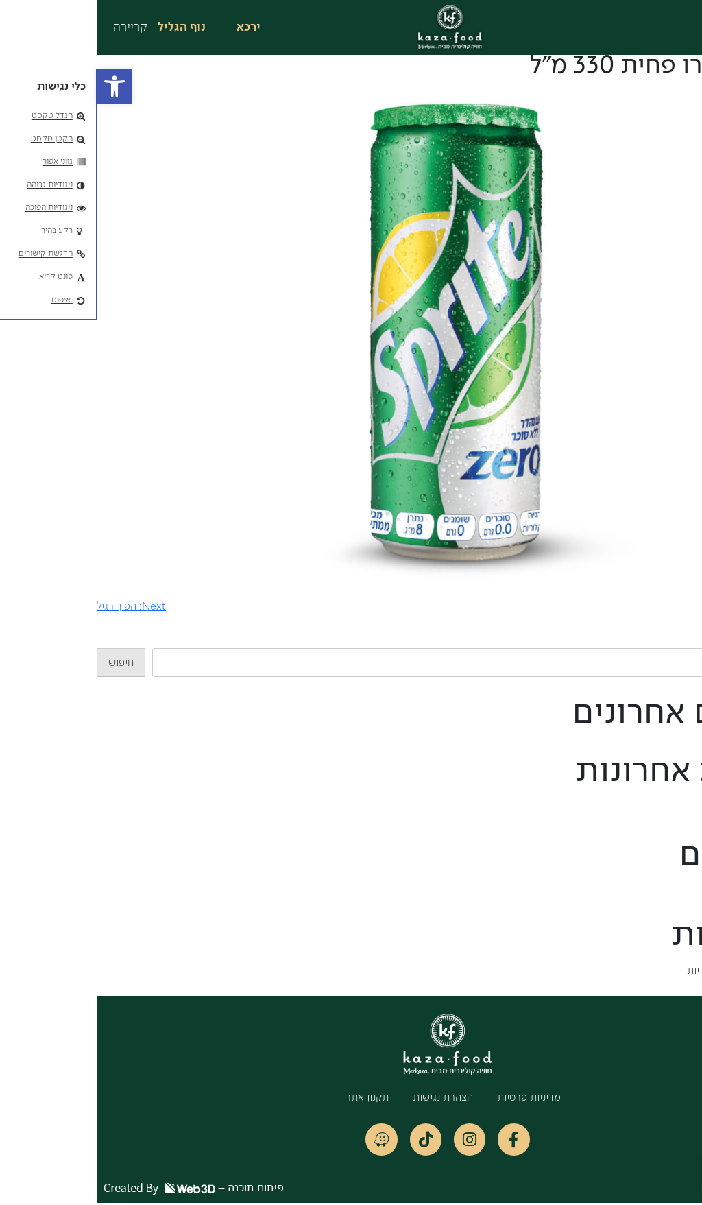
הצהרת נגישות (346, 1098)
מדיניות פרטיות (432, 1098)
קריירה (33, 27)
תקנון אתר (270, 1098)
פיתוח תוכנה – (97, 1189)
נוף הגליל (85, 27)
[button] (18, 86)
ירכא (152, 27)
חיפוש (689, 639)
